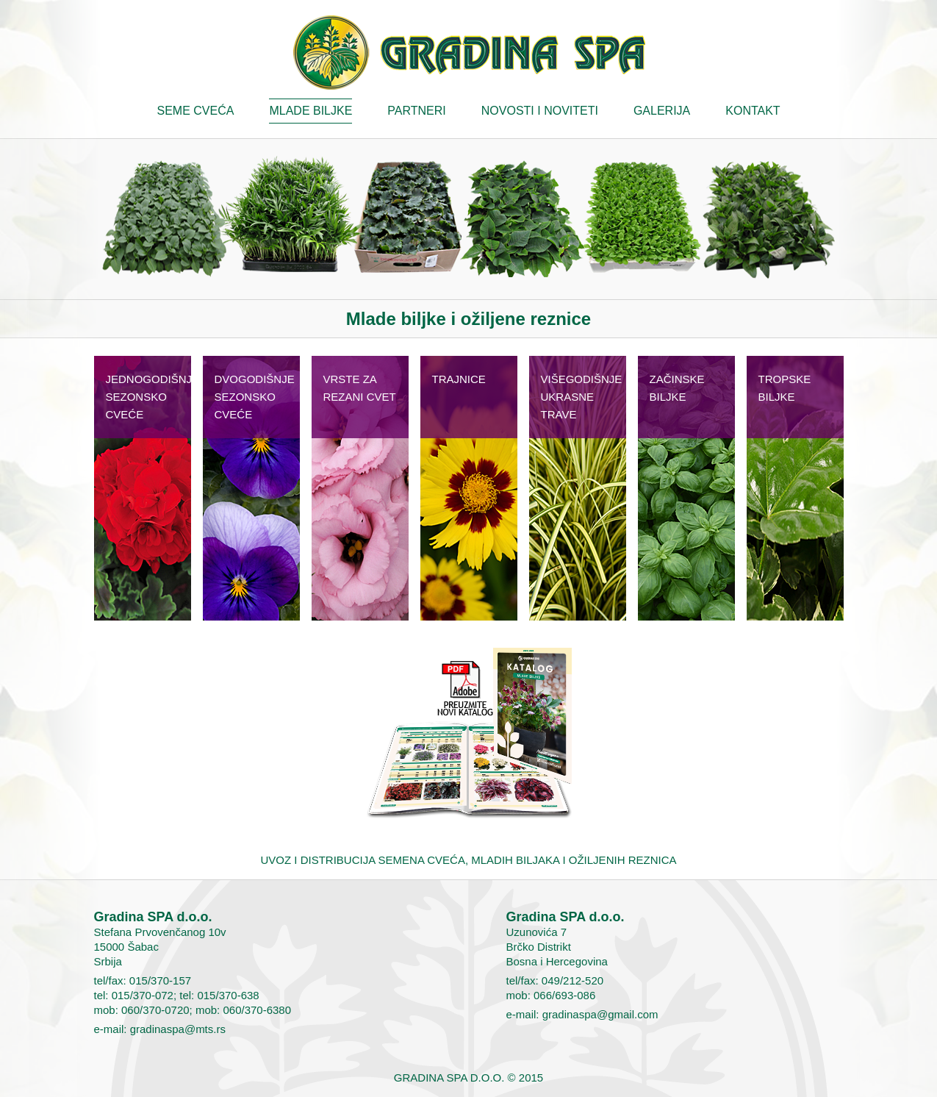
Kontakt (752, 110)
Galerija (661, 110)
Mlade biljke (310, 110)
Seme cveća (195, 110)
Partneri (416, 110)
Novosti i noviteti (539, 110)
